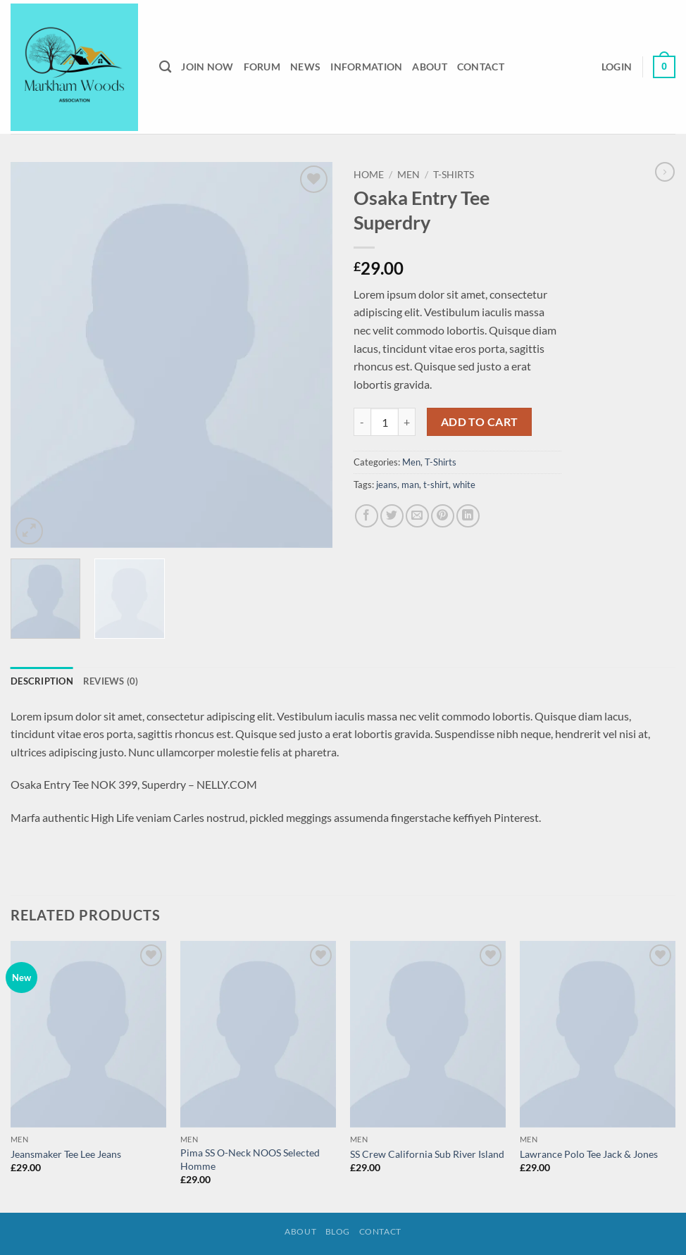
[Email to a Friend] (417, 515)
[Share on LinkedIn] (468, 515)
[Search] (165, 67)
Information (366, 67)
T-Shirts (453, 174)
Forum (262, 67)
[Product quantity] (384, 422)
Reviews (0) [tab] (111, 681)
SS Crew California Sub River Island (427, 1154)
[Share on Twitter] (392, 515)
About (429, 67)
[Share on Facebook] (366, 515)
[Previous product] (665, 172)
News (305, 67)
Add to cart (479, 422)
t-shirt (436, 484)
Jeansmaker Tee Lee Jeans (66, 1154)
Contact (480, 67)
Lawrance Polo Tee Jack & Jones (589, 1154)
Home (369, 174)
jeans (386, 484)
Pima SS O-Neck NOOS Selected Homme (250, 1159)
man (410, 484)
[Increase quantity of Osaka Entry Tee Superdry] (407, 422)
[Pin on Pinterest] (442, 515)
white (464, 484)
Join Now (207, 67)
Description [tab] (42, 681)
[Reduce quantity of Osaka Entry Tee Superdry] (362, 422)
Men (408, 174)
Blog (337, 1231)
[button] (616, 67)
